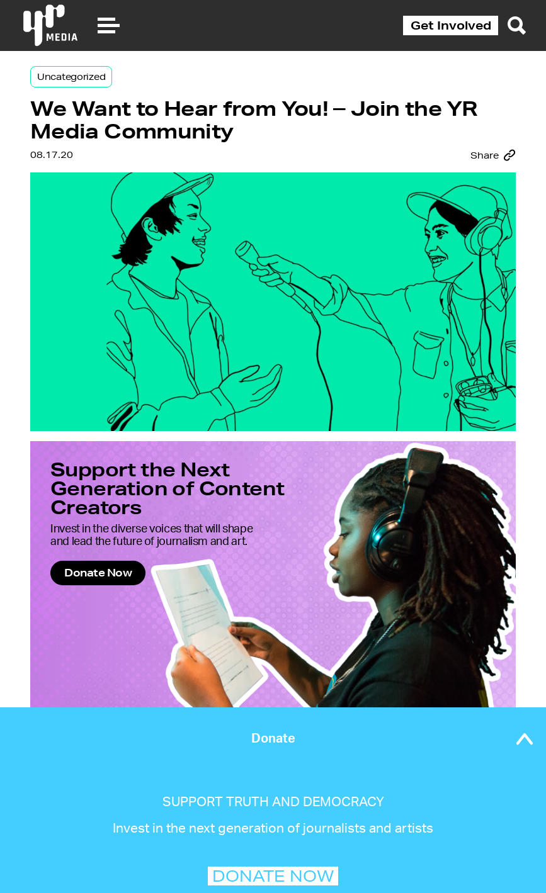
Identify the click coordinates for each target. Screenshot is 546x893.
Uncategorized (71, 76)
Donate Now (98, 572)
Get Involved (451, 25)
